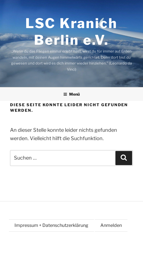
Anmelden (111, 225)
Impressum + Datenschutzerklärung (51, 225)
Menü (71, 94)
